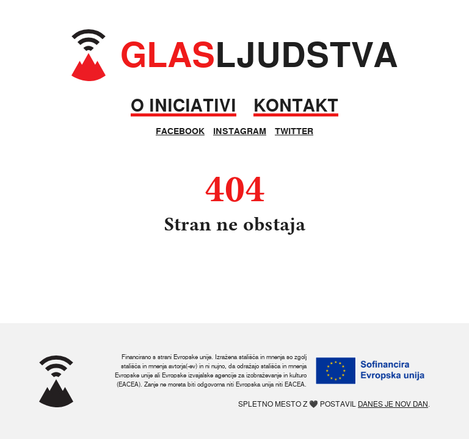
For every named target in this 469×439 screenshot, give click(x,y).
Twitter (294, 131)
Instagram (239, 131)
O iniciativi (183, 105)
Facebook (180, 131)
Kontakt (295, 105)
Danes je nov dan (393, 404)
